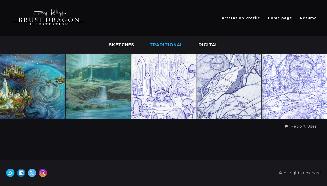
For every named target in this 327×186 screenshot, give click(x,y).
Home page (280, 18)
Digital (208, 44)
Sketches (121, 44)
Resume (308, 18)
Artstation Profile (241, 18)
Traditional (166, 44)
